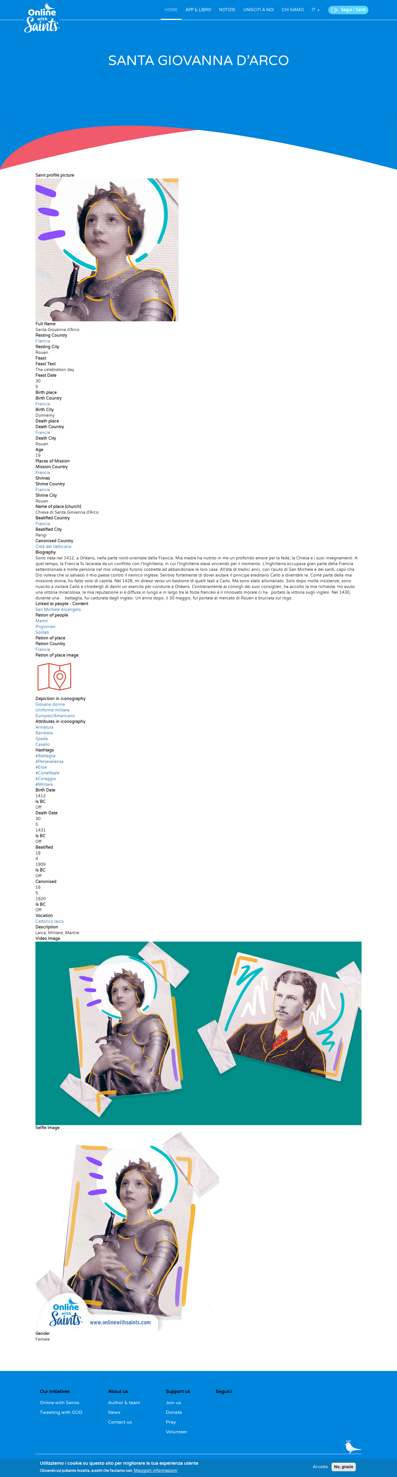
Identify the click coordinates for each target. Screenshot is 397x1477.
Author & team (124, 1403)
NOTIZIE (227, 9)
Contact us (120, 1422)
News (114, 1412)
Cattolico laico (49, 921)
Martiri (41, 621)
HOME (171, 9)
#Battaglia (45, 756)
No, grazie (343, 1468)
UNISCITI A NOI (258, 9)
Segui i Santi (353, 9)
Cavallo (42, 744)
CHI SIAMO (293, 9)
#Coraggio (45, 778)
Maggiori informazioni (155, 1472)
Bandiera (44, 733)
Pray (171, 1422)
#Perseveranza (49, 761)
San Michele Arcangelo (58, 609)
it (315, 9)
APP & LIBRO (198, 9)
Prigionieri (45, 626)
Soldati (42, 632)
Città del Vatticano (53, 546)
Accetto (320, 1468)
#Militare (44, 784)
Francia (42, 341)
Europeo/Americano (55, 715)
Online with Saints (59, 1403)
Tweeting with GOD (61, 1412)
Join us (173, 1403)
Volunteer (176, 1432)
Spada (41, 738)
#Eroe (41, 767)
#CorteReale (47, 773)
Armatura (44, 727)
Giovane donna (50, 704)
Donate (174, 1412)
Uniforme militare (52, 710)
